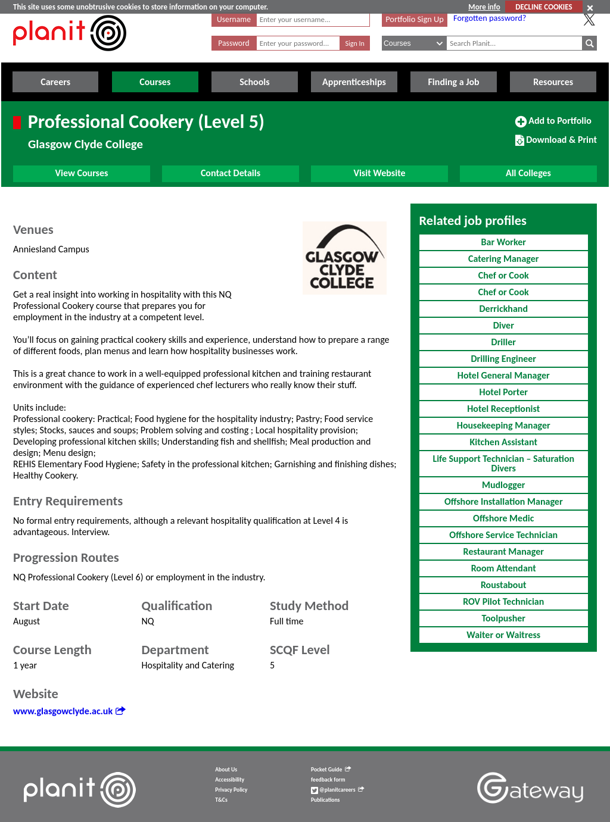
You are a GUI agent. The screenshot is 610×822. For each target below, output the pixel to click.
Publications (325, 800)
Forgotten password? (489, 17)
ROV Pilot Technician (503, 601)
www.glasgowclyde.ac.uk (69, 711)
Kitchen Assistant (503, 442)
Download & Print (556, 144)
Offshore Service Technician (503, 534)
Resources (553, 81)
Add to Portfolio (553, 125)
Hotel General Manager (504, 375)
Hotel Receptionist (503, 408)
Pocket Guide (331, 769)
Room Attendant (503, 568)
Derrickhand (504, 308)
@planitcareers (338, 789)
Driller (503, 342)
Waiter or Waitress (503, 634)
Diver (503, 325)
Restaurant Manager (503, 551)
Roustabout (504, 584)
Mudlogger (503, 484)
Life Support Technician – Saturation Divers (503, 463)
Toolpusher (503, 618)
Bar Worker (503, 242)
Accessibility (229, 779)
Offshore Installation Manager (503, 501)
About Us (226, 769)
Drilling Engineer (503, 358)
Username (234, 19)
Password (233, 43)
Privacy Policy (231, 789)
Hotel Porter (504, 392)
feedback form (328, 779)
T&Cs (221, 800)
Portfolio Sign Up (414, 19)
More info (484, 6)
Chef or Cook (503, 275)
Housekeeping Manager (503, 425)
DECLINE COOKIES (543, 6)
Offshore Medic (503, 518)
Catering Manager (503, 258)
